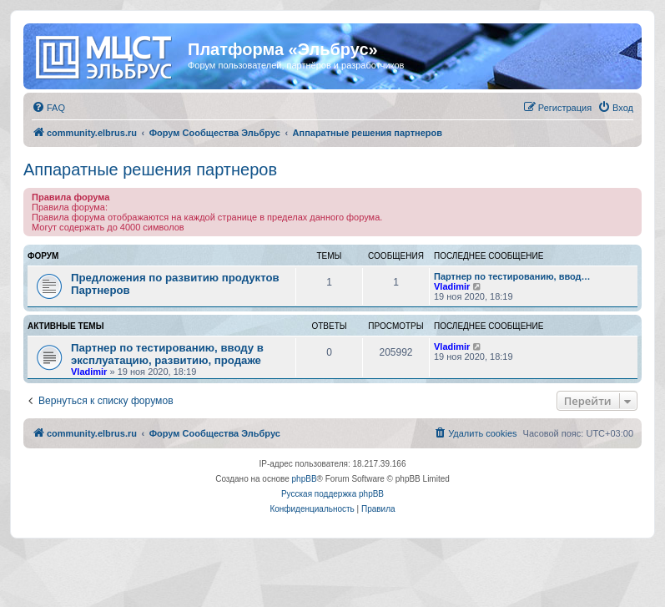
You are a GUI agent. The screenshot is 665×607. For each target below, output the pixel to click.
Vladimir (452, 286)
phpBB (304, 478)
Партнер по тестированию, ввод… (512, 276)
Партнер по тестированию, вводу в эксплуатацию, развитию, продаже (167, 354)
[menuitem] (48, 108)
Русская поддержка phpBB (332, 493)
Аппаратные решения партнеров (150, 169)
